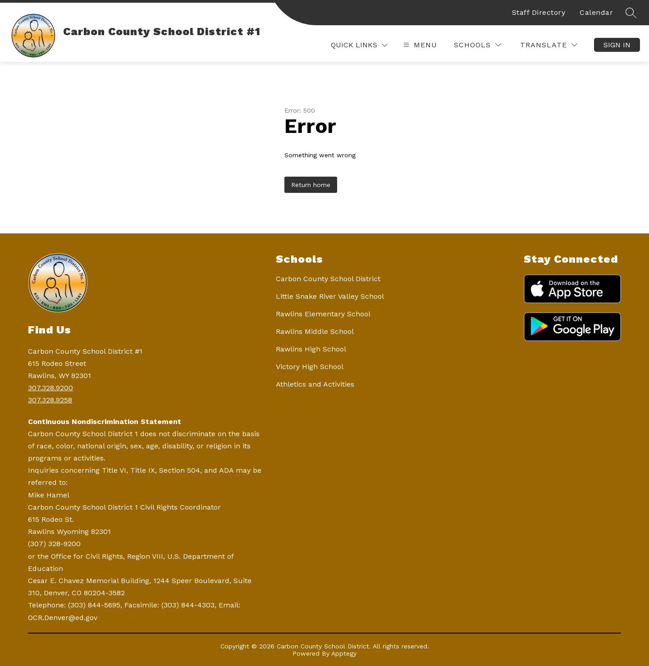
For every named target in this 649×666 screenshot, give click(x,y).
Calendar (596, 12)
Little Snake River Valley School (330, 296)
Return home (310, 184)
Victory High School (309, 366)
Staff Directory (539, 12)
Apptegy (343, 653)
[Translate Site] (549, 44)
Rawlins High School (311, 349)
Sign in (617, 45)
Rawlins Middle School (315, 331)
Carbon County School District (328, 278)
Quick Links (354, 45)
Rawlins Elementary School (323, 314)
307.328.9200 (50, 387)
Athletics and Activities (315, 384)
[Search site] (631, 12)
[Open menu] (419, 44)
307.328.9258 (50, 400)
